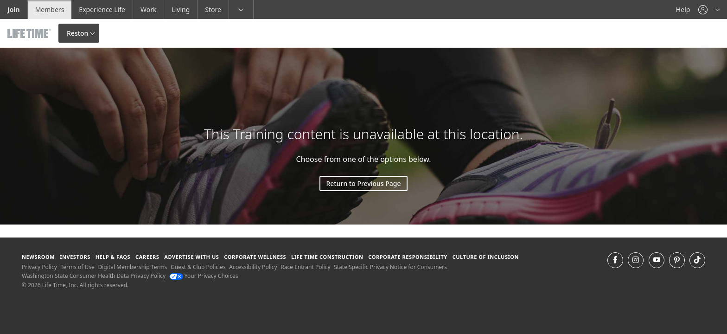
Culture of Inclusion (486, 256)
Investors (75, 256)
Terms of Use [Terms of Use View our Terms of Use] (77, 267)
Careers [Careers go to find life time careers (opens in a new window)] (147, 256)
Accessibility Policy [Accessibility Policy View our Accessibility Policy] (253, 267)
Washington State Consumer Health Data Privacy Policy (94, 276)
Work (148, 9)
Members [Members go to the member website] (49, 9)
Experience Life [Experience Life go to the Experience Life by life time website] (102, 9)
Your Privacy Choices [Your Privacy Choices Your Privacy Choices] (203, 276)
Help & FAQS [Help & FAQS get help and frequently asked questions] (113, 256)
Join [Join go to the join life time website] (13, 9)
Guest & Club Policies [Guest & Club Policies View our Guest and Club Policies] (198, 267)
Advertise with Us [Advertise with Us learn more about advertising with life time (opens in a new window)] (191, 256)
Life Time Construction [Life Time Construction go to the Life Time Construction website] (327, 256)
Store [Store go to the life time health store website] (213, 9)
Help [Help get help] (683, 9)
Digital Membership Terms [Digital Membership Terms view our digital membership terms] (132, 267)
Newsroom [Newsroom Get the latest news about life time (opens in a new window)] (38, 256)
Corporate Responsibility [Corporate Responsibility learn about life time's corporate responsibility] (407, 256)
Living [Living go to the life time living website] (181, 9)
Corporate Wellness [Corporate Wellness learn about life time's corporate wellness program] (255, 256)
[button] (709, 9)
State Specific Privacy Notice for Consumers (390, 267)
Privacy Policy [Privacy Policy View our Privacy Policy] (39, 267)
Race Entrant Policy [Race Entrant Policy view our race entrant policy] (305, 267)
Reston (77, 33)
